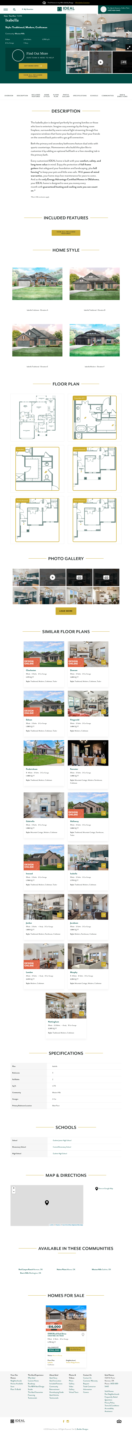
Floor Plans (12, 16)
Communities (108, 96)
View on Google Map (104, 1188)
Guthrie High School (60, 1154)
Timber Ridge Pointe (73, 1362)
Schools (94, 96)
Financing (31, 1395)
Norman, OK (31, 1270)
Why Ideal (31, 1378)
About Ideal (53, 1375)
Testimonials (32, 1398)
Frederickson (31, 769)
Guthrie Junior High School (62, 1140)
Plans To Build (16, 1389)
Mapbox (58, 1225)
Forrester (74, 769)
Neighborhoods (16, 1381)
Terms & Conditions (112, 1406)
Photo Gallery (66, 95)
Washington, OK (30, 1273)
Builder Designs (82, 1429)
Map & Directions (122, 95)
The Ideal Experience (35, 1375)
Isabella (73, 873)
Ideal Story (53, 1378)
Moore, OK (66, 1270)
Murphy (73, 972)
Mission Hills (20, 34)
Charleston (31, 670)
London (29, 972)
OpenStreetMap (66, 1225)
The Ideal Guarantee (35, 1392)
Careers (86, 1392)
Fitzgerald (74, 720)
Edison (29, 720)
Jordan (29, 923)
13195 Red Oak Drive (57, 1335)
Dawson (73, 670)
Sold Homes (109, 1391)
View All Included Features (33, 76)
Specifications (80, 96)
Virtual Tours (73, 1392)
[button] (14, 9)
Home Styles (47, 95)
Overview (9, 96)
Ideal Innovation (55, 1381)
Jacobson (74, 923)
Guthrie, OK (101, 1270)
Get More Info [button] (31, 66)
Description (22, 96)
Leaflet (51, 1225)
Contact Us (87, 1375)
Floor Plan (56, 95)
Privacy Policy (110, 1403)
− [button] (14, 1192)
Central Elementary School (62, 1147)
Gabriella (30, 821)
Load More (66, 611)
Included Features (36, 95)
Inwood (29, 873)
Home (6, 16)
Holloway (74, 821)
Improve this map (77, 1225)
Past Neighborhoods (112, 1394)
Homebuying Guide (56, 1392)
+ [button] (14, 1188)
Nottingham (53, 1022)
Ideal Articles (54, 1395)
